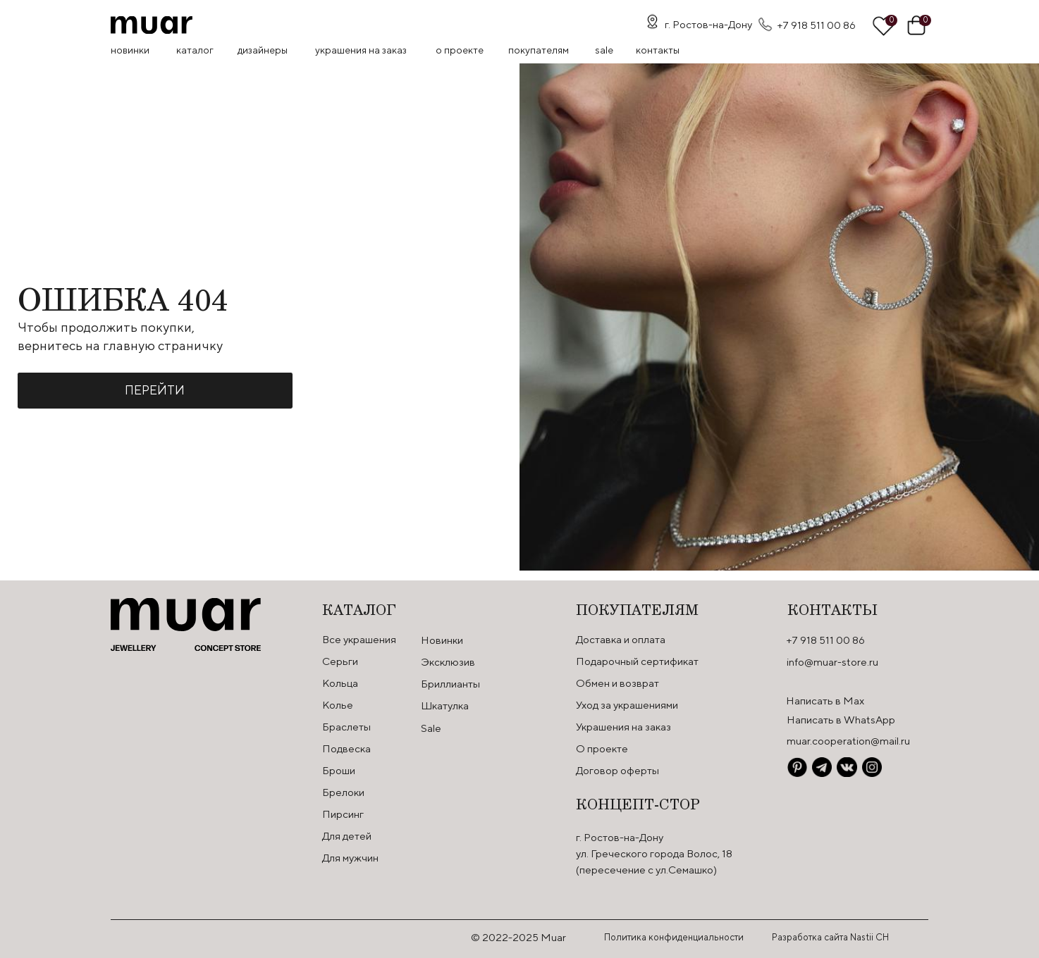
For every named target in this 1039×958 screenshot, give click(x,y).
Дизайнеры (263, 50)
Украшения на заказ (361, 50)
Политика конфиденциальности (674, 937)
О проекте (460, 50)
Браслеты (346, 727)
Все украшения (359, 639)
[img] (151, 25)
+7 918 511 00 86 (816, 25)
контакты (658, 50)
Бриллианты (450, 684)
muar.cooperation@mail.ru (848, 741)
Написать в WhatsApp (841, 720)
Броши (338, 770)
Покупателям (538, 50)
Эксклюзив (448, 662)
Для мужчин (350, 858)
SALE (604, 50)
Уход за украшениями (627, 705)
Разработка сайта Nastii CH (830, 937)
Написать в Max (825, 701)
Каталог (195, 50)
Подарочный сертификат (637, 661)
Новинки (130, 50)
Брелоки (343, 792)
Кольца (340, 683)
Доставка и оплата (620, 639)
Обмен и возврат (617, 683)
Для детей (346, 836)
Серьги (340, 661)
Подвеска (346, 748)
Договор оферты (617, 770)
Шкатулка (445, 705)
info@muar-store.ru (832, 662)
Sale (431, 728)
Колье (337, 705)
